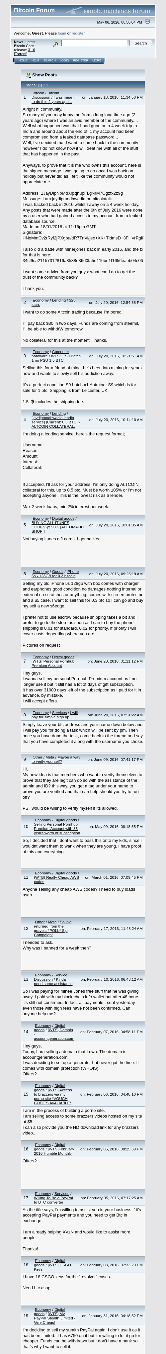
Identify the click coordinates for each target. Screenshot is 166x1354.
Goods (57, 571)
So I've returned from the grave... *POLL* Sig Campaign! (52, 928)
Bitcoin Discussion (45, 95)
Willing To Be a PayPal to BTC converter (53, 1200)
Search (49, 60)
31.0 (31, 50)
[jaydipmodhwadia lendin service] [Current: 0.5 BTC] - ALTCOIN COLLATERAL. (56, 421)
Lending (59, 300)
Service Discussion (50, 977)
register (78, 33)
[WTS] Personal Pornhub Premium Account (53, 663)
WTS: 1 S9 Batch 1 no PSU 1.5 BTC (56, 358)
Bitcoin (38, 93)
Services (59, 712)
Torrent (20, 54)
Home (23, 60)
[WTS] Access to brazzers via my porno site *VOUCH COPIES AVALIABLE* (53, 1096)
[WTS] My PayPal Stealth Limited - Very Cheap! (54, 1317)
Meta (49, 757)
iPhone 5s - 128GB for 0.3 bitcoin (55, 573)
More (96, 60)
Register (80, 60)
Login (64, 60)
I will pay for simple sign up (55, 714)
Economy (41, 300)
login (62, 33)
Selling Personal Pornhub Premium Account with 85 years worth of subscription (57, 828)
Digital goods (63, 518)
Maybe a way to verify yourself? (56, 759)
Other (37, 757)
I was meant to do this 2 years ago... (53, 99)
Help (36, 60)
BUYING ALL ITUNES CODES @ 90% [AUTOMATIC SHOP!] (58, 526)
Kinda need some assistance (53, 981)
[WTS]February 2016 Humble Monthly (54, 1151)
